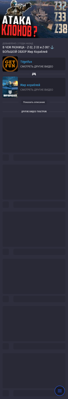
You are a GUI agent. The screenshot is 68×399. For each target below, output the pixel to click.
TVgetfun (26, 62)
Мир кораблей (30, 85)
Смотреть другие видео (36, 66)
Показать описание (34, 102)
